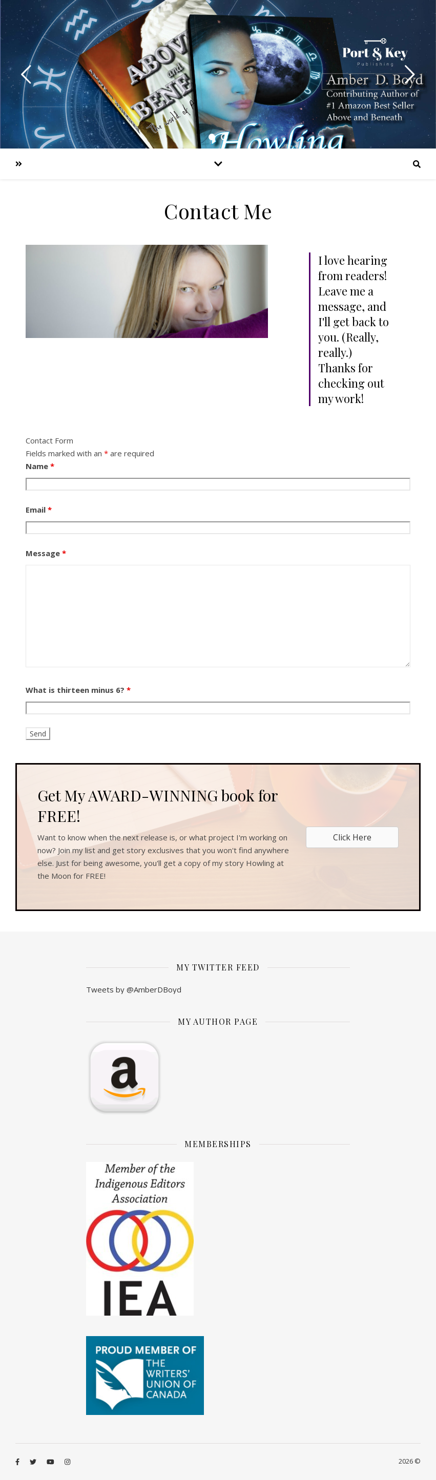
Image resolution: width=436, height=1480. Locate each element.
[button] (352, 837)
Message (46, 553)
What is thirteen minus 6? (78, 690)
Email (39, 509)
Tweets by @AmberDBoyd (133, 989)
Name (40, 466)
